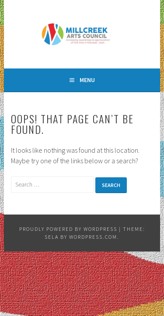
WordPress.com (93, 236)
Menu (87, 80)
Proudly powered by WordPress (68, 229)
